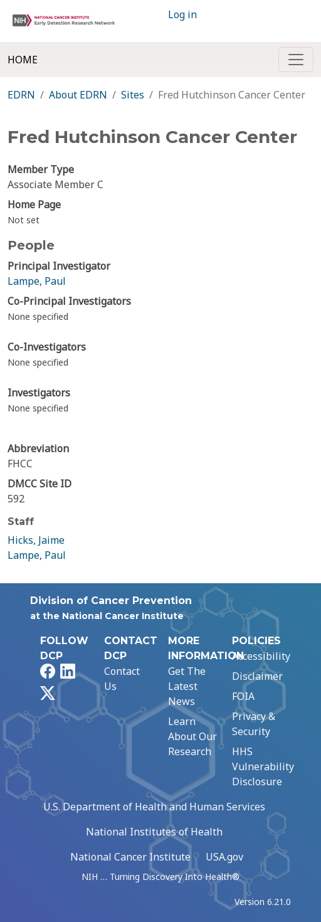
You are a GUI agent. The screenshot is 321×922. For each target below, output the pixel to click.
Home (23, 59)
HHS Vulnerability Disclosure (263, 766)
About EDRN (78, 95)
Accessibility (261, 656)
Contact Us (122, 678)
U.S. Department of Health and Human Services (154, 806)
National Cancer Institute (130, 857)
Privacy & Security (253, 723)
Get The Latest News (187, 686)
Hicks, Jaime (36, 540)
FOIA (243, 696)
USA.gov (224, 857)
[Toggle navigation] (295, 59)
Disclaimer (257, 676)
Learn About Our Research (192, 736)
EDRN (21, 95)
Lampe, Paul (37, 281)
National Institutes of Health (154, 832)
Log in (182, 14)
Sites (132, 95)
